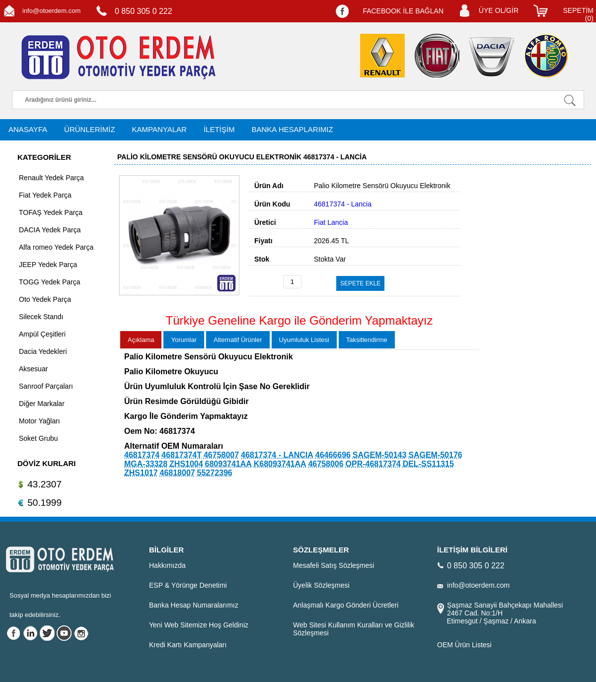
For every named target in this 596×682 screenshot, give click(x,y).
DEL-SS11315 (428, 464)
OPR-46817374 (373, 464)
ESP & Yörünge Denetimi (188, 585)
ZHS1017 (141, 473)
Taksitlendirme (366, 339)
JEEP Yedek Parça (48, 265)
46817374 (141, 455)
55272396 (214, 473)
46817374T (181, 455)
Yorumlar (184, 339)
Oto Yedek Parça (45, 299)
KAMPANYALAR (159, 129)
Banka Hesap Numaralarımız (193, 605)
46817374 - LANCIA (277, 455)
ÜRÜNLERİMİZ (89, 129)
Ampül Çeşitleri (42, 334)
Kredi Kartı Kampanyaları (187, 645)
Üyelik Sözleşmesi (321, 585)
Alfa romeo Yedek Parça (56, 247)
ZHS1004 (186, 464)
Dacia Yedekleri (43, 351)
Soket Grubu (38, 438)
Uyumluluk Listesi (304, 339)
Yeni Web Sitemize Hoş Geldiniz (198, 625)
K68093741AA (280, 464)
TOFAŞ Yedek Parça (50, 212)
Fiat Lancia (331, 222)
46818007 (177, 473)
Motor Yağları (39, 421)
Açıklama (141, 339)
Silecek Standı (41, 317)
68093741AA (228, 464)
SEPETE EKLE (360, 283)
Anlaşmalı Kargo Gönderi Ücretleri (345, 605)
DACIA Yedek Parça (50, 230)
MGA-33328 (145, 464)
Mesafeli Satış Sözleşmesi (333, 565)
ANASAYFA (27, 129)
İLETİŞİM (219, 129)
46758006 (325, 464)
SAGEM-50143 (380, 455)
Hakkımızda (167, 565)
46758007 (221, 455)
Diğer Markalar (42, 404)
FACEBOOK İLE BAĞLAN (403, 11)
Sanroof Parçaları (46, 386)
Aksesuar (33, 369)
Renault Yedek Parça (51, 178)
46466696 (333, 455)
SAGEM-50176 (435, 455)
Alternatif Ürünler (238, 339)
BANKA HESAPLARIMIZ (292, 129)
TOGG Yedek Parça (49, 282)
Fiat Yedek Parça (45, 195)
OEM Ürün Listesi (464, 645)
